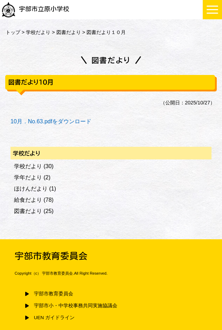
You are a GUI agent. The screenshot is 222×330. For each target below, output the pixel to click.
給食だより (28, 200)
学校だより (38, 32)
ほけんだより (31, 189)
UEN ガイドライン (54, 317)
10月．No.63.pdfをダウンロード (51, 121)
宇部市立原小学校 (35, 9)
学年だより (28, 177)
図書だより (68, 32)
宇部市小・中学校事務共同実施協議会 (75, 305)
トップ (13, 32)
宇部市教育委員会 (53, 293)
